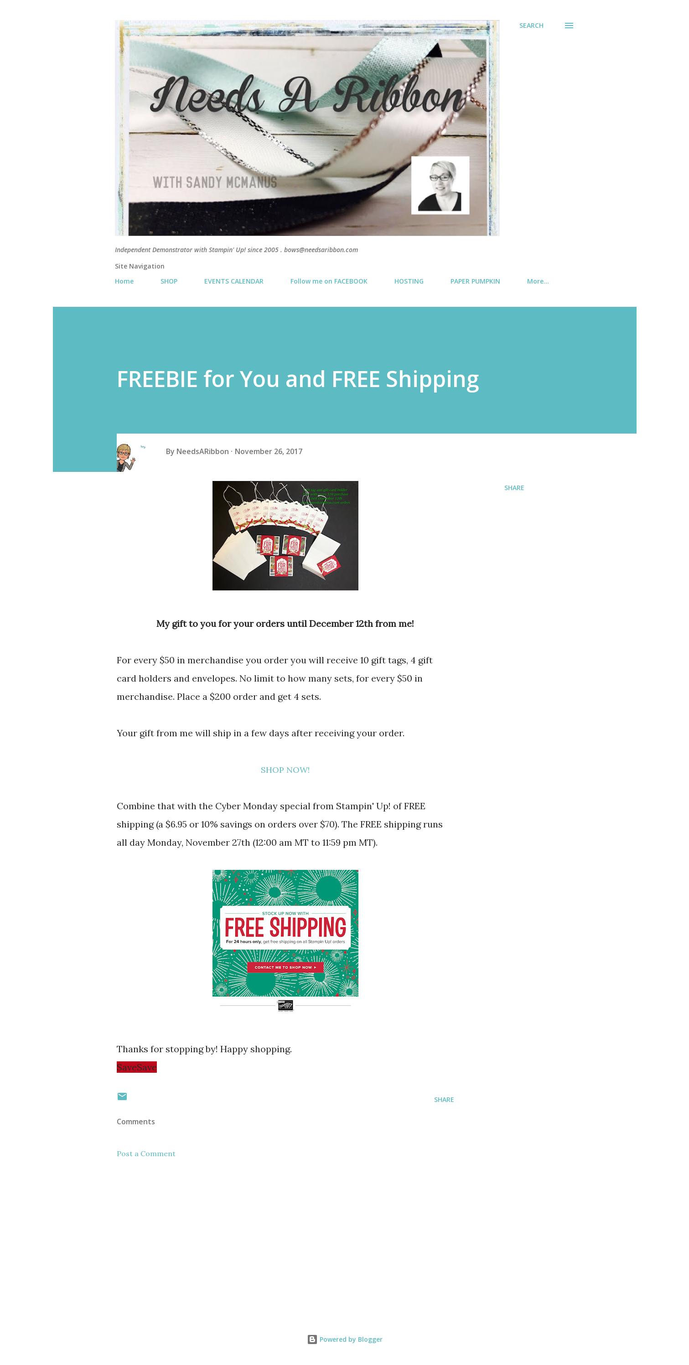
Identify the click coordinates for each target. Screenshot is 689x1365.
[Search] (531, 25)
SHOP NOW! (285, 770)
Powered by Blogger (345, 1339)
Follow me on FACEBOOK (329, 281)
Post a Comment (146, 1153)
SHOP (169, 281)
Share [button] (514, 487)
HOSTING (409, 281)
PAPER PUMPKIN (475, 281)
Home (124, 281)
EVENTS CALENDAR (234, 281)
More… (538, 281)
